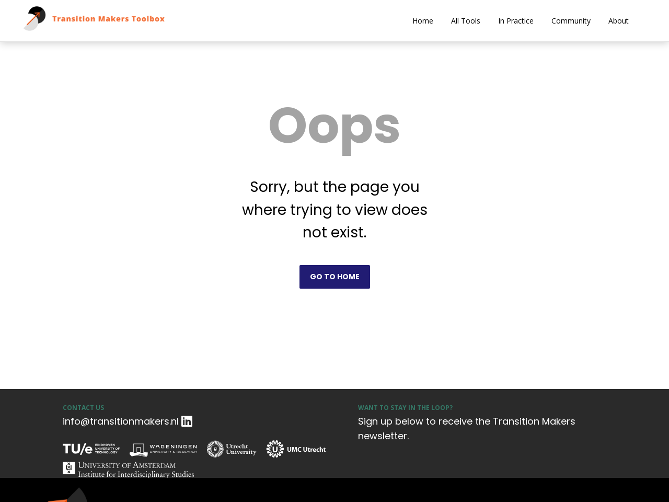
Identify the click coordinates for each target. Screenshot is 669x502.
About (618, 21)
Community (571, 21)
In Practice (516, 21)
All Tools (465, 21)
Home (422, 21)
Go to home (335, 276)
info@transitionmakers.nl (121, 421)
